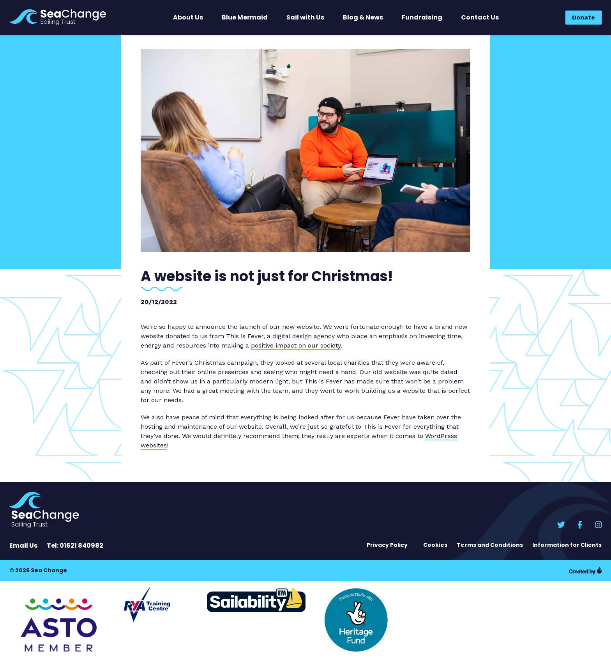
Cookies (435, 545)
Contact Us (480, 17)
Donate (583, 17)
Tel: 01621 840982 (75, 545)
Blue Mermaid (245, 17)
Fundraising (422, 17)
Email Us (23, 545)
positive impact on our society (296, 345)
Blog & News (363, 17)
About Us (188, 17)
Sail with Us (305, 17)
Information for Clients (567, 545)
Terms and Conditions (490, 545)
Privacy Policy (387, 545)
